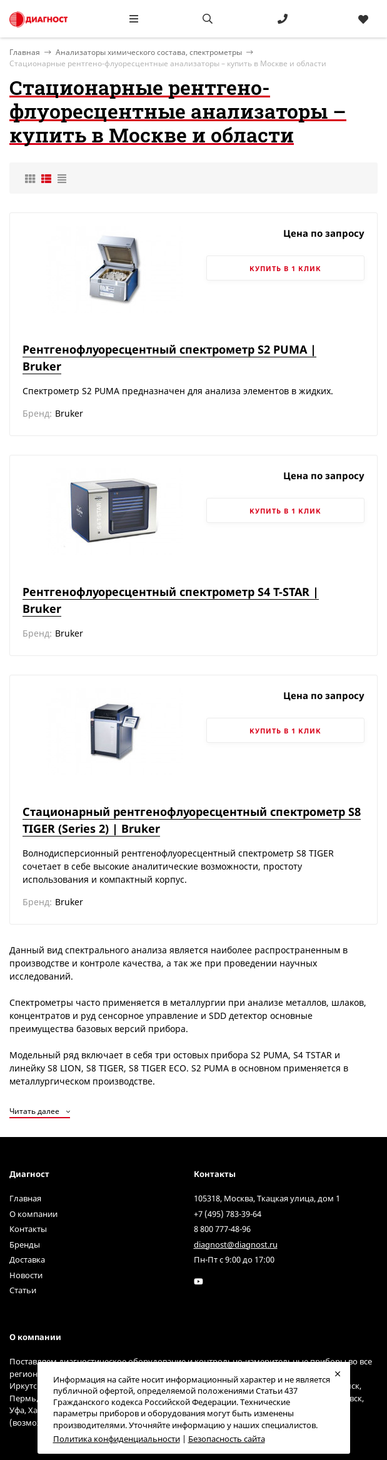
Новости (26, 1275)
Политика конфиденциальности (116, 1438)
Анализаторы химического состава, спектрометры (149, 52)
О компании (33, 1213)
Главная (25, 1198)
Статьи (22, 1290)
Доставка (27, 1259)
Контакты (28, 1228)
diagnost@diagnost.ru (236, 1244)
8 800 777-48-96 (222, 1228)
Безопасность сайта (226, 1438)
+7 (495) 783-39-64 (227, 1213)
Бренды (24, 1244)
